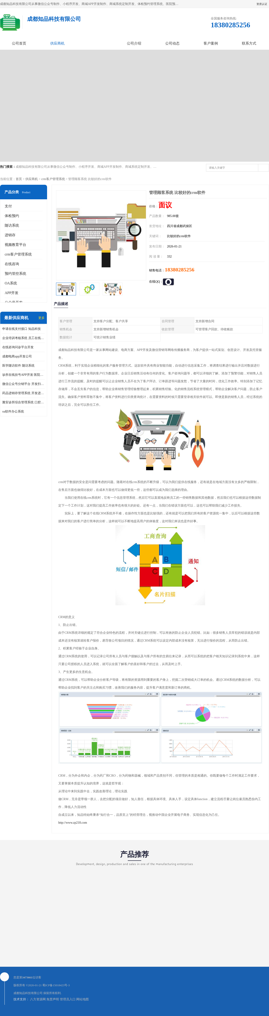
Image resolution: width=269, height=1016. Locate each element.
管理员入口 (68, 999)
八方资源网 (38, 999)
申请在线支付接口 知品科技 (21, 329)
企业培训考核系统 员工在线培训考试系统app (23, 338)
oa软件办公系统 (13, 411)
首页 (19, 179)
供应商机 (57, 43)
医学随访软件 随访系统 (18, 365)
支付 (8, 206)
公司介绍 (134, 43)
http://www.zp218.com (72, 822)
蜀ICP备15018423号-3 (56, 985)
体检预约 (12, 216)
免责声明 (52, 999)
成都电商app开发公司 (17, 356)
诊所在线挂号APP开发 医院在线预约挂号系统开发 (23, 374)
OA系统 (11, 283)
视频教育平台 (15, 245)
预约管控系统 (15, 273)
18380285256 (179, 270)
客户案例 (211, 43)
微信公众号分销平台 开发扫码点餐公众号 (23, 384)
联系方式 (249, 43)
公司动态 (172, 43)
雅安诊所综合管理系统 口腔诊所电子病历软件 (23, 402)
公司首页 (19, 43)
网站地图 (82, 999)
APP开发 (11, 293)
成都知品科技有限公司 (28, 993)
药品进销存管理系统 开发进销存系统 (23, 393)
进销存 (10, 235)
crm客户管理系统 (53, 179)
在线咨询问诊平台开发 (18, 347)
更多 (41, 318)
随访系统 (12, 225)
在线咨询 (12, 264)
